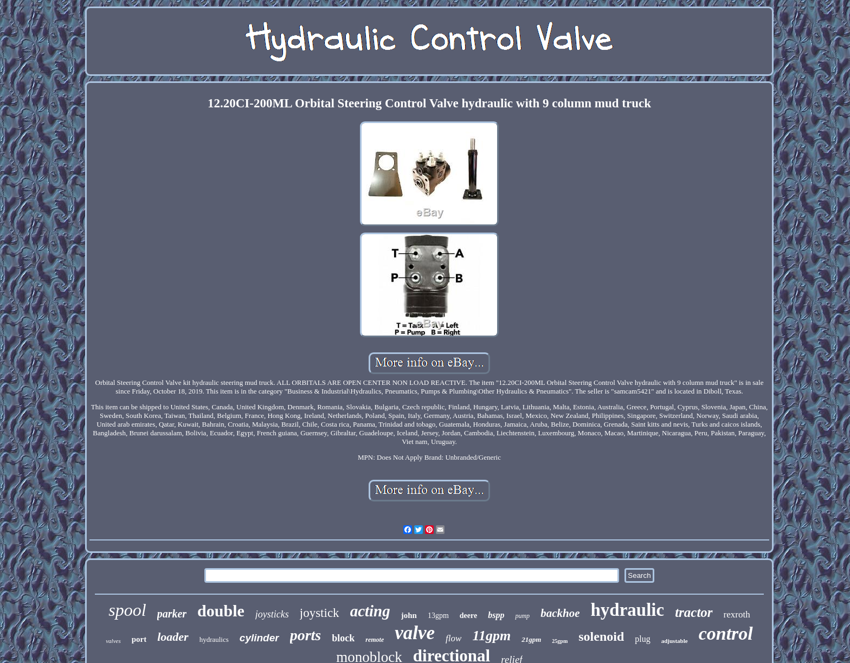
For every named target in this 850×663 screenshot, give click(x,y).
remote (374, 639)
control (726, 633)
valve (415, 632)
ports (305, 635)
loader (172, 636)
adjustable (674, 641)
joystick (319, 613)
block (343, 638)
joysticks (272, 614)
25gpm (560, 641)
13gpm (438, 615)
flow (453, 638)
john (409, 615)
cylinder (259, 637)
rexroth (737, 614)
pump (522, 616)
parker (171, 614)
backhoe (559, 613)
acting (370, 611)
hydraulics (214, 639)
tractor (693, 612)
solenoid (601, 636)
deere (468, 615)
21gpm (531, 639)
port (139, 639)
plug (642, 638)
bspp (496, 615)
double (220, 611)
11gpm (491, 635)
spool (127, 610)
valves (113, 641)
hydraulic (627, 610)
